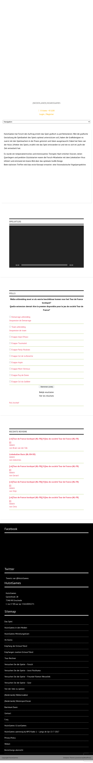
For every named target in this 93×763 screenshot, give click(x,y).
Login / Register (46, 114)
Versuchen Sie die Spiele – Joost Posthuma (22, 670)
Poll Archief (14, 402)
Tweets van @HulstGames (17, 578)
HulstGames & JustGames (15, 725)
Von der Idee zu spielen (14, 689)
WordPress (87, 758)
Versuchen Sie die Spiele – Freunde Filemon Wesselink (27, 676)
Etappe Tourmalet (19, 343)
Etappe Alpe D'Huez (19, 337)
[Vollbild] (80, 265)
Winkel (7, 744)
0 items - (47, 110)
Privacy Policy (10, 738)
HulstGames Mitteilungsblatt (16, 634)
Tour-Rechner (10, 658)
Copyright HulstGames (10, 758)
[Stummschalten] (76, 265)
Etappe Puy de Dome (20, 375)
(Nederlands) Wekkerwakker (16, 695)
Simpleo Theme (69, 758)
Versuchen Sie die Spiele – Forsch (18, 664)
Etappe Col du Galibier (20, 381)
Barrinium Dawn (11, 707)
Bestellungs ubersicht (13, 750)
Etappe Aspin (17, 362)
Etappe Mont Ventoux (20, 369)
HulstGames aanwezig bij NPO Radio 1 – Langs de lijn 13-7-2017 (31, 731)
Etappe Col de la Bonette (22, 356)
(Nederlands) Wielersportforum (17, 701)
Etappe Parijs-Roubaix (20, 349)
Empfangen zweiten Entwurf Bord (18, 652)
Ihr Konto (8, 640)
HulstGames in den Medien (15, 627)
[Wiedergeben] (12, 265)
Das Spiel (8, 621)
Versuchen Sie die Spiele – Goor (17, 682)
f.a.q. (6, 719)
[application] (46, 246)
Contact (7, 713)
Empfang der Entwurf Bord (15, 646)
